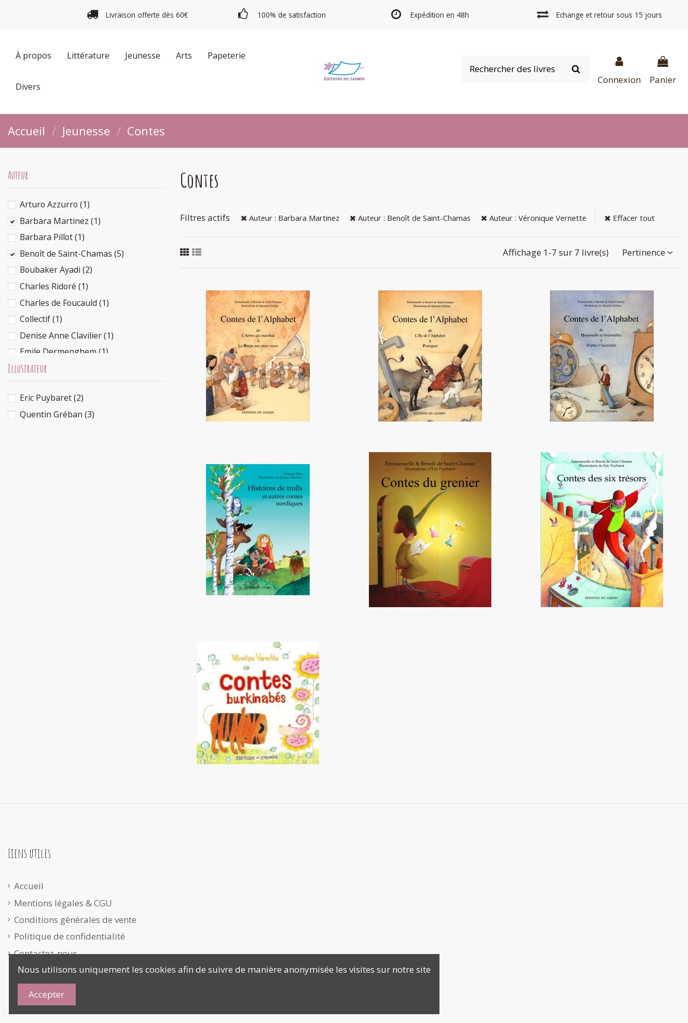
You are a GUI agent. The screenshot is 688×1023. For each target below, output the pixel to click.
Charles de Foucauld (64, 303)
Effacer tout (629, 218)
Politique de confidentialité (69, 936)
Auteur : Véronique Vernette (533, 218)
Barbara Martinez (60, 221)
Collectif (41, 319)
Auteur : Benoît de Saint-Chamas (410, 218)
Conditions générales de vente (75, 920)
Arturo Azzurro (55, 204)
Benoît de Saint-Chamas (72, 253)
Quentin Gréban (57, 414)
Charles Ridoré (54, 286)
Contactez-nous (45, 953)
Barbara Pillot (52, 237)
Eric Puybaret (52, 397)
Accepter (46, 994)
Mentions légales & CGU (63, 903)
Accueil (29, 886)
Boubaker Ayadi (56, 269)
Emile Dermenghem (64, 351)
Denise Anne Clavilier (67, 335)
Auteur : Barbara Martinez (290, 218)
